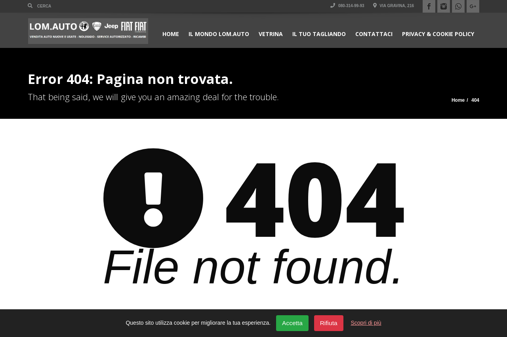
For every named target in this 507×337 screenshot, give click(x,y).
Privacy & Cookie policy (438, 34)
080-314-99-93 (347, 6)
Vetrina (271, 34)
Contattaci (374, 34)
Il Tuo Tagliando (319, 34)
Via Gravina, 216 (393, 6)
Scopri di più (366, 323)
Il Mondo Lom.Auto (219, 34)
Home (170, 34)
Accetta (292, 323)
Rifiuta (328, 323)
